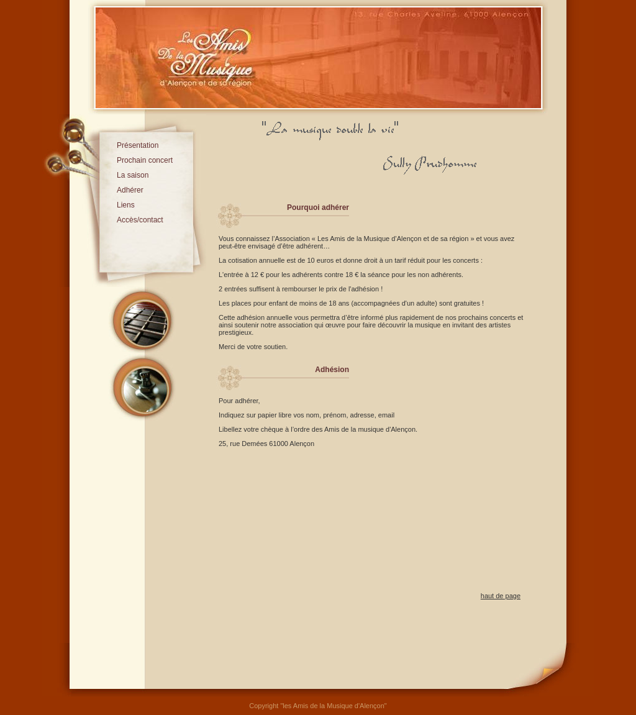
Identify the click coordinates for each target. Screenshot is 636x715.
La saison (132, 175)
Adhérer (130, 190)
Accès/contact (140, 220)
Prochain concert (145, 160)
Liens (126, 205)
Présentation (137, 145)
